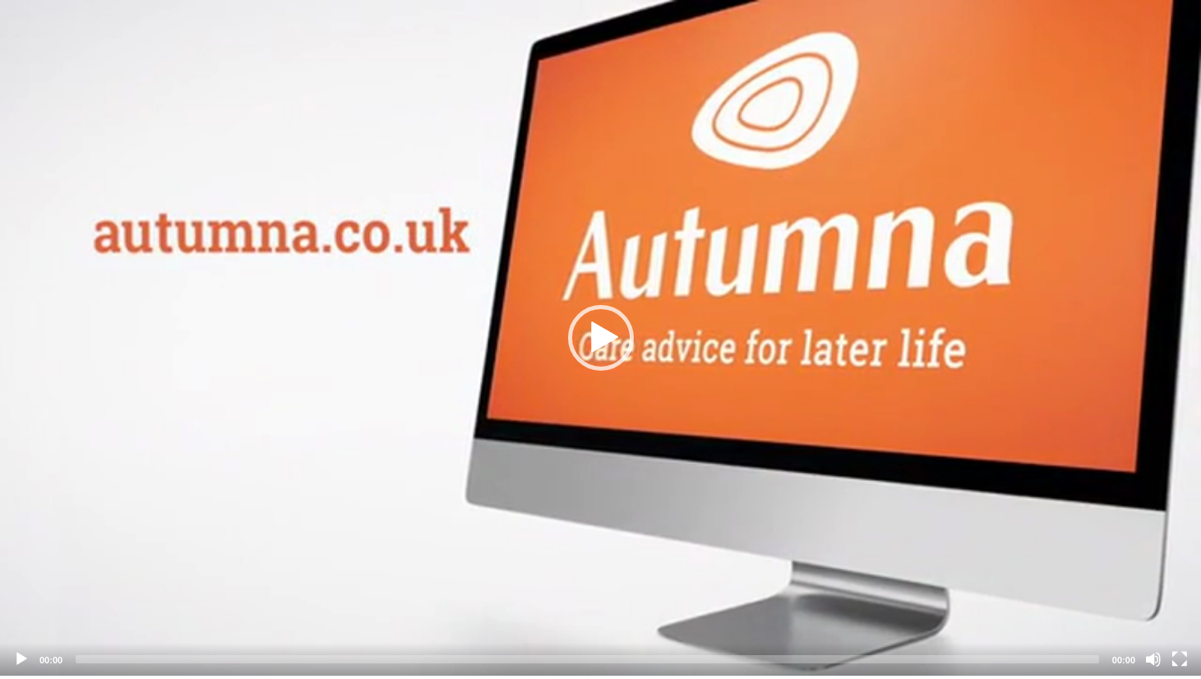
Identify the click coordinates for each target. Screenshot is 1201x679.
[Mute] (1153, 659)
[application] (600, 338)
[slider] (587, 659)
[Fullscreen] (1179, 659)
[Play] (21, 659)
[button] (601, 338)
